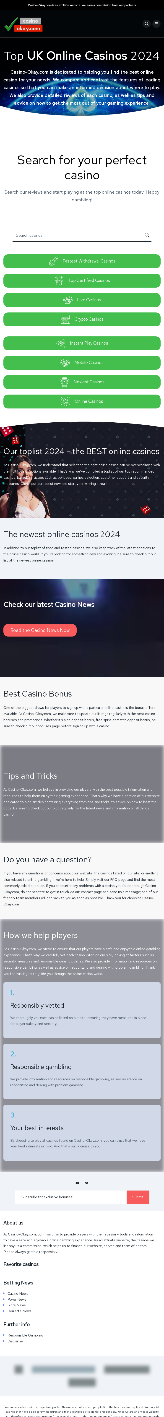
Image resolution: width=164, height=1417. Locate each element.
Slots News (17, 1305)
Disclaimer (16, 1341)
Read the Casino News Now (40, 630)
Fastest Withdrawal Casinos (82, 261)
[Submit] (146, 235)
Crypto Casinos (82, 319)
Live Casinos (82, 300)
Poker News (17, 1299)
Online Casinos (82, 401)
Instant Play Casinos (82, 343)
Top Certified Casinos (82, 280)
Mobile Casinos (82, 362)
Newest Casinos (82, 382)
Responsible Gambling (25, 1335)
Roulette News (19, 1311)
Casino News (18, 1293)
